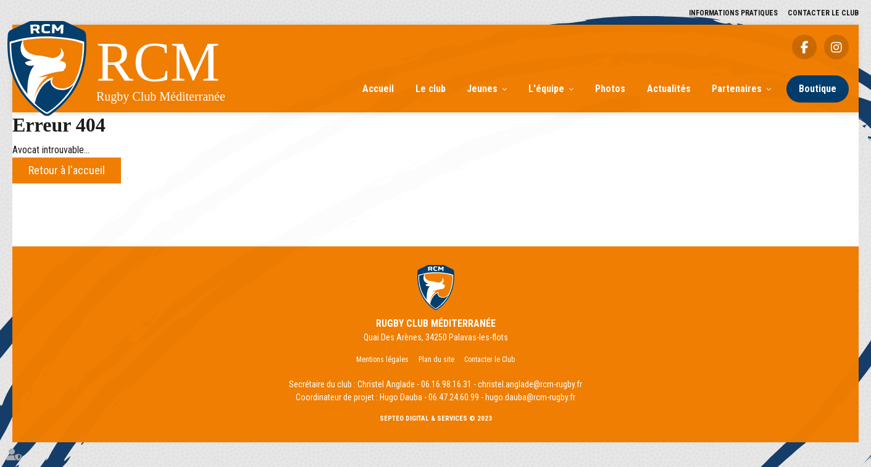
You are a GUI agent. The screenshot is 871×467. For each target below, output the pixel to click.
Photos (610, 89)
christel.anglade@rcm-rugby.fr (530, 384)
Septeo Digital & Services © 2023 (436, 418)
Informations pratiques (733, 13)
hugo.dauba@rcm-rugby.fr (530, 397)
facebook (804, 47)
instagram (836, 47)
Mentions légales (382, 359)
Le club (430, 89)
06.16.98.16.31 (446, 384)
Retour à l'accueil (66, 170)
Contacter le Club (823, 13)
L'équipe (546, 89)
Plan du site (436, 359)
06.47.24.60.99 (453, 397)
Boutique (817, 89)
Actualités (669, 89)
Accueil (378, 89)
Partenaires (737, 89)
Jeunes (482, 89)
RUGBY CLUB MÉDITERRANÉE (436, 323)
